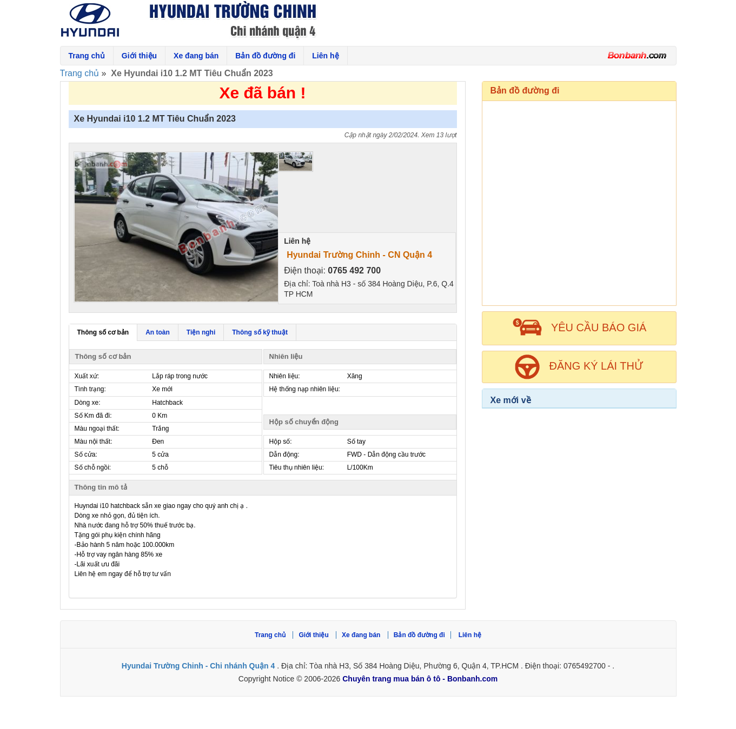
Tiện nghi (201, 332)
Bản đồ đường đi (265, 55)
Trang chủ (87, 55)
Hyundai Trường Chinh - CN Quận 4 (359, 254)
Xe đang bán (196, 55)
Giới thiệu (139, 55)
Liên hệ (325, 55)
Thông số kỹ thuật (260, 332)
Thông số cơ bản (103, 332)
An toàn (157, 332)
